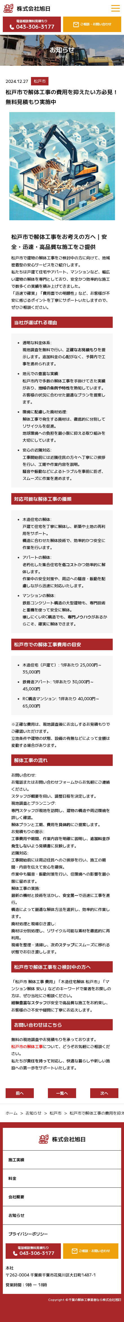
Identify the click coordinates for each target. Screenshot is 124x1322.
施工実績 (16, 1159)
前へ (20, 1093)
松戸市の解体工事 (27, 1046)
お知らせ (16, 1215)
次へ (104, 1093)
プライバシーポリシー (28, 1234)
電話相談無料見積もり (31, 24)
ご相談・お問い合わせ (92, 24)
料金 (12, 1178)
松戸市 (40, 81)
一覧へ (62, 1093)
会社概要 (16, 1196)
